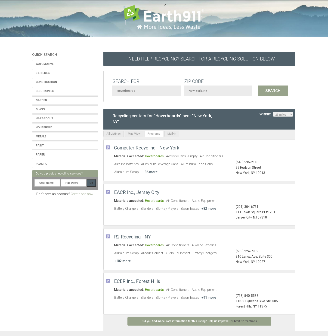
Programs (154, 133)
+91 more (208, 297)
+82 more (208, 208)
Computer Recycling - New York (146, 148)
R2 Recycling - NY (132, 237)
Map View (134, 133)
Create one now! (82, 194)
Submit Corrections (244, 321)
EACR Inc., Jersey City (136, 192)
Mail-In (171, 133)
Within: (276, 114)
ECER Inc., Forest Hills (137, 281)
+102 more (122, 261)
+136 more (149, 172)
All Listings (113, 133)
